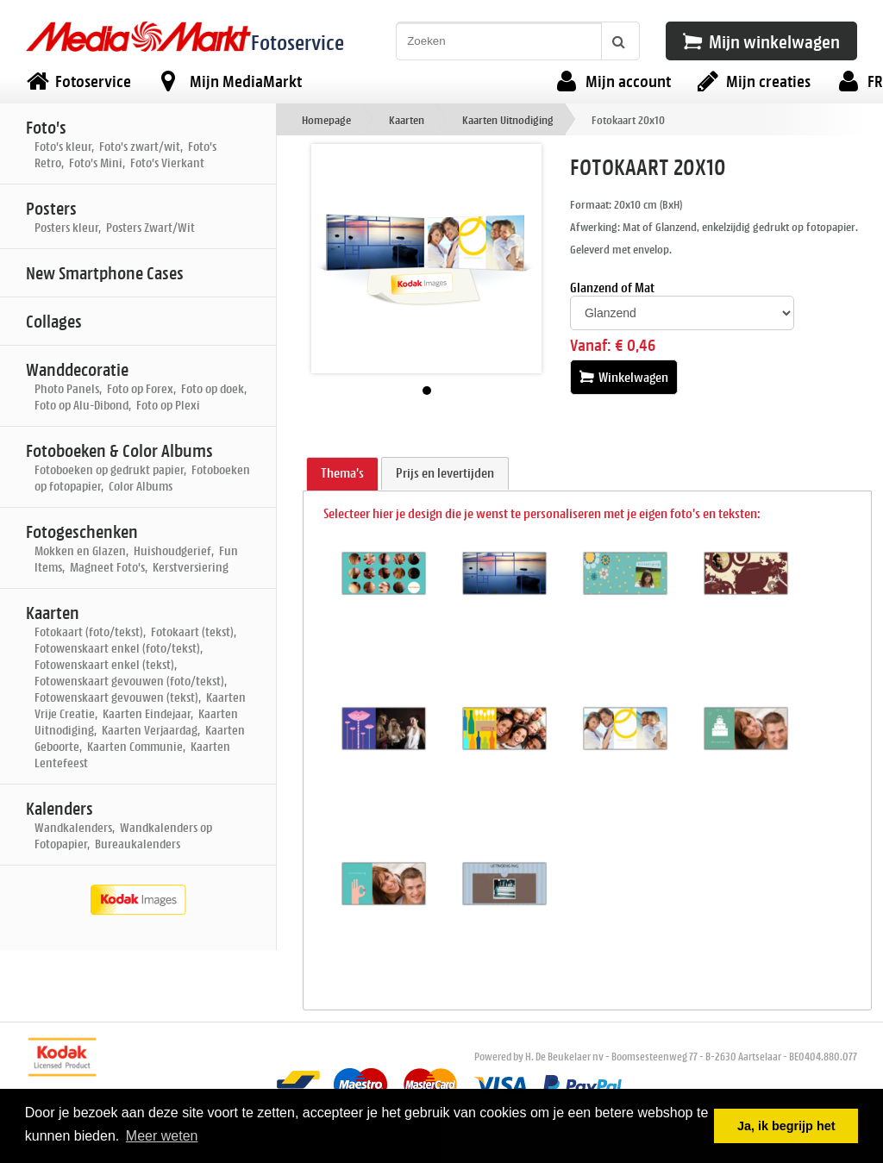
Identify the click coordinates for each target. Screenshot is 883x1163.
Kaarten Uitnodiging (508, 119)
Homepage (326, 119)
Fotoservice (297, 41)
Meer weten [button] (162, 1136)
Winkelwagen (623, 377)
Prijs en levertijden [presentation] (445, 473)
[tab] (342, 474)
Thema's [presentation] (342, 473)
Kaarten (406, 119)
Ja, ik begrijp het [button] (786, 1126)
